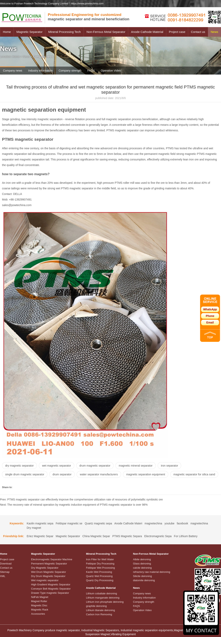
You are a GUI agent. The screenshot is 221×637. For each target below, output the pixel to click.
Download (6, 563)
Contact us (198, 31)
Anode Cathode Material (147, 31)
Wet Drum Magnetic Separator (48, 571)
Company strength (70, 70)
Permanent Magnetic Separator (49, 563)
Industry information (40, 70)
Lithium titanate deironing (100, 610)
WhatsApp (210, 309)
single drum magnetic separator (24, 474)
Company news (12, 70)
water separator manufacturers (99, 474)
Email (210, 322)
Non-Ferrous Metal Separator (105, 31)
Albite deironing (142, 559)
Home (7, 31)
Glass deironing (142, 563)
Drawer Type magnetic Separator (50, 592)
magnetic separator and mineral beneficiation (88, 17)
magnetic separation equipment (145, 474)
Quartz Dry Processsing (99, 580)
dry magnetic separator (19, 465)
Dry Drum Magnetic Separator (48, 576)
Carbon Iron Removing (99, 614)
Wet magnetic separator (45, 580)
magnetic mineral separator (136, 465)
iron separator (169, 465)
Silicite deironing (142, 576)
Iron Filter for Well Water (100, 559)
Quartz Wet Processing (99, 576)
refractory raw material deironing (151, 571)
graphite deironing (96, 606)
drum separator (62, 474)
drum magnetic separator (94, 465)
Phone (210, 316)
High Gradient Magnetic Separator (50, 584)
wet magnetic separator (56, 465)
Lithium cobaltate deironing (101, 593)
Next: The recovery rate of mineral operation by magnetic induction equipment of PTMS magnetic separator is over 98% (74, 504)
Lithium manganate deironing (102, 597)
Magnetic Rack (39, 609)
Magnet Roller (39, 601)
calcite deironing (142, 567)
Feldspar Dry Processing (100, 563)
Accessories (38, 613)
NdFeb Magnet (39, 597)
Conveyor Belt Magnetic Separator (51, 588)
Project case (177, 31)
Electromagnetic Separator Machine (51, 559)
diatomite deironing (144, 580)
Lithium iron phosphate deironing (105, 601)
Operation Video (111, 70)
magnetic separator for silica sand (194, 474)
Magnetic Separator (30, 31)
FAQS (91, 70)
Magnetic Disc (39, 605)
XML (2, 576)
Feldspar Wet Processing (100, 567)
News (214, 31)
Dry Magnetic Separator (44, 567)
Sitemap (5, 571)
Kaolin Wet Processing (99, 571)
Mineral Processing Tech (64, 31)
